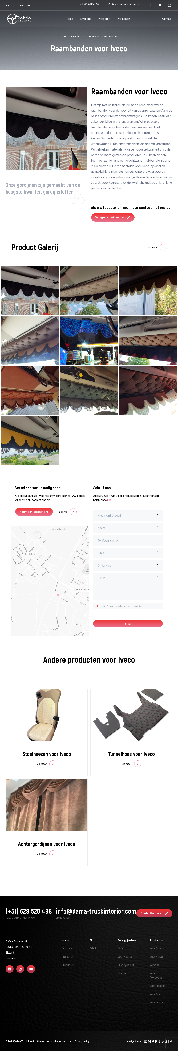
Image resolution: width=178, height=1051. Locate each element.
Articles (94, 948)
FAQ (109, 500)
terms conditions (135, 606)
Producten (123, 18)
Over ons (85, 18)
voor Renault (157, 986)
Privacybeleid (126, 965)
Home (69, 18)
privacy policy (117, 606)
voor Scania (157, 948)
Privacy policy (82, 1041)
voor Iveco (156, 1002)
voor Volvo (156, 956)
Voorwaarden (126, 956)
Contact (167, 18)
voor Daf (155, 965)
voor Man (155, 994)
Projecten (104, 18)
